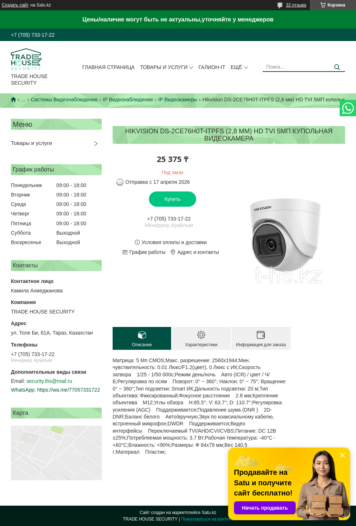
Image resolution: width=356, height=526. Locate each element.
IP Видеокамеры (177, 99)
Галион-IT (211, 67)
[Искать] (337, 67)
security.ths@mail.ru (49, 381)
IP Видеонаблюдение (128, 99)
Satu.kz (209, 512)
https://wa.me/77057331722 (68, 390)
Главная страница (108, 67)
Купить (173, 199)
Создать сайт (15, 5)
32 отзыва (296, 5)
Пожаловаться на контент (207, 519)
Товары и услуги (163, 67)
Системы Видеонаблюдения (64, 99)
